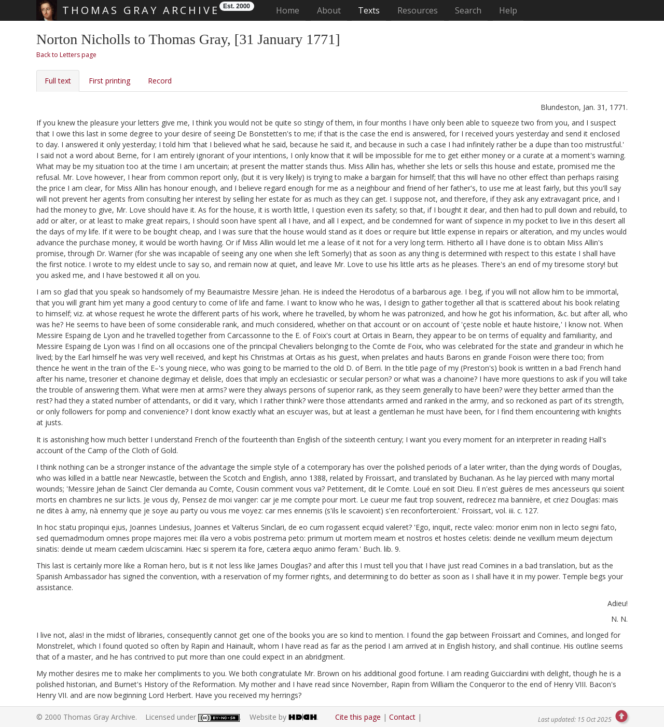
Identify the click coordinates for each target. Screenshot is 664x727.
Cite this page (358, 717)
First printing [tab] (109, 81)
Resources (417, 10)
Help (508, 10)
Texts (369, 10)
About (329, 10)
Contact (402, 717)
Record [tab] (160, 81)
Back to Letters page (66, 54)
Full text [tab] (58, 81)
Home (291, 10)
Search (468, 10)
